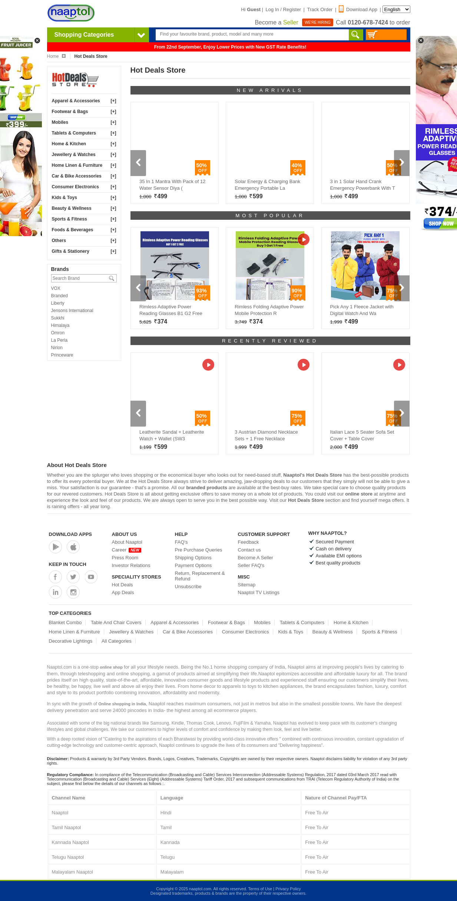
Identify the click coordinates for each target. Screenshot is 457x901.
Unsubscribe (188, 586)
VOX (55, 288)
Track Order (320, 9)
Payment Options (193, 565)
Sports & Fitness (69, 219)
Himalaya (60, 325)
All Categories (117, 641)
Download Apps (70, 534)
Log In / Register (283, 9)
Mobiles (60, 122)
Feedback (248, 542)
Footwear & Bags (70, 111)
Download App (358, 9)
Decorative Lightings (71, 641)
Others (59, 240)
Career (126, 550)
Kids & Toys (64, 197)
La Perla (59, 340)
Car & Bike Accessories (77, 176)
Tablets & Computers (74, 133)
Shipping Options (193, 557)
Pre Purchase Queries (198, 550)
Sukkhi (57, 318)
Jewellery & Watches (74, 154)
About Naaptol (127, 542)
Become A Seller (255, 557)
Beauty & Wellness (72, 208)
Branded (59, 295)
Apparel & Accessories (76, 100)
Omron (58, 332)
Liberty (57, 303)
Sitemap (247, 584)
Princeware (62, 355)
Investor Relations (131, 565)
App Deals (123, 592)
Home (56, 56)
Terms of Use (260, 889)
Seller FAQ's (251, 565)
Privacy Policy (288, 889)
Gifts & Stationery (70, 251)
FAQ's (181, 542)
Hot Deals (122, 584)
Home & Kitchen (69, 143)
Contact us (249, 550)
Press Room (125, 557)
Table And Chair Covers (116, 622)
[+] (113, 100)
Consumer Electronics (75, 186)
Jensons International (72, 310)
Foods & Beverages (72, 229)
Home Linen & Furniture (77, 165)
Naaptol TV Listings (259, 592)
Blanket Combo (65, 622)
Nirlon (57, 347)
